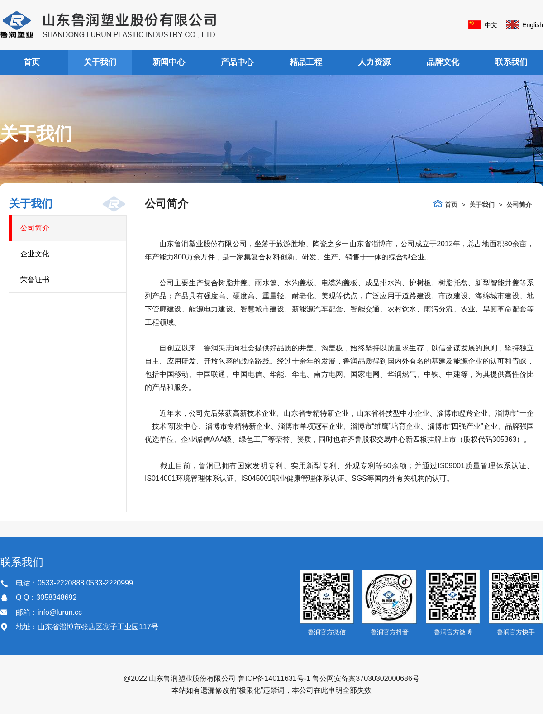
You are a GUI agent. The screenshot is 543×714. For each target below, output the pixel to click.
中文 (491, 25)
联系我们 (511, 62)
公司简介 (34, 228)
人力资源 (374, 62)
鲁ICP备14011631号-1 (274, 678)
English (532, 25)
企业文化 (34, 254)
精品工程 (306, 62)
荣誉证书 (34, 279)
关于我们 (100, 62)
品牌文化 (443, 62)
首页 (32, 62)
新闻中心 (168, 62)
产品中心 (237, 62)
